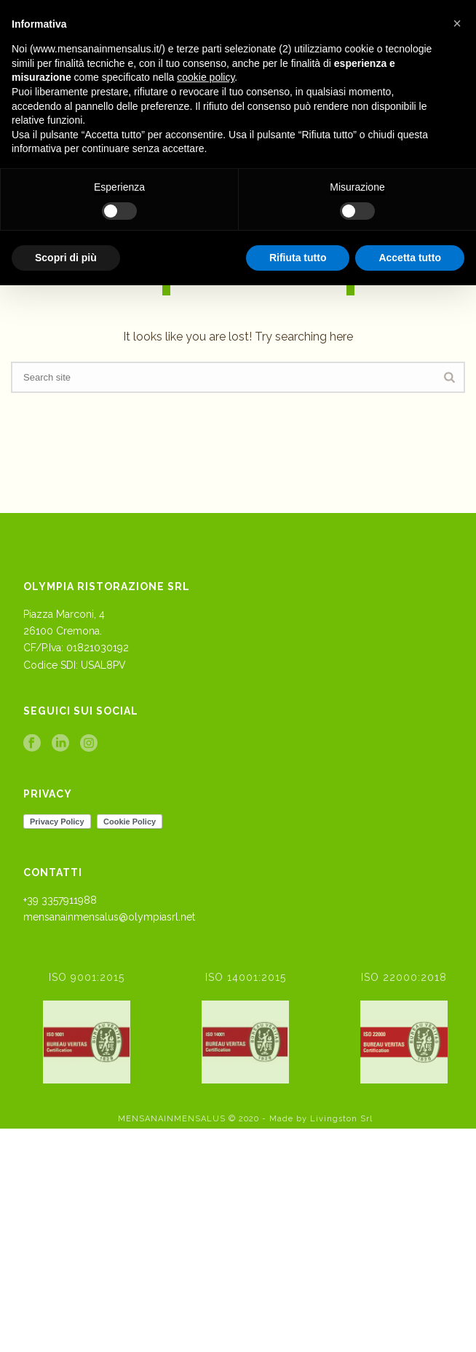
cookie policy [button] (205, 77)
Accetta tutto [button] (409, 257)
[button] (457, 23)
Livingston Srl (341, 1119)
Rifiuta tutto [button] (298, 257)
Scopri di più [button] (66, 257)
